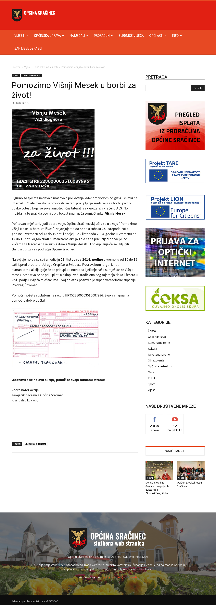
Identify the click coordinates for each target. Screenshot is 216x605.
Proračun (103, 35)
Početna (16, 67)
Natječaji (79, 35)
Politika (152, 378)
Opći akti (157, 35)
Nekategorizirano (159, 354)
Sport (151, 384)
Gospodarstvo (157, 337)
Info (177, 35)
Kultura (152, 348)
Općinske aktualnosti (46, 67)
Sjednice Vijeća (131, 35)
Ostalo (152, 372)
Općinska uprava (49, 35)
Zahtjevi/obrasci (28, 48)
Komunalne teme (159, 343)
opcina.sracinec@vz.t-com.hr (120, 577)
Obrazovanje (156, 360)
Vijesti (21, 35)
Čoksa (152, 331)
